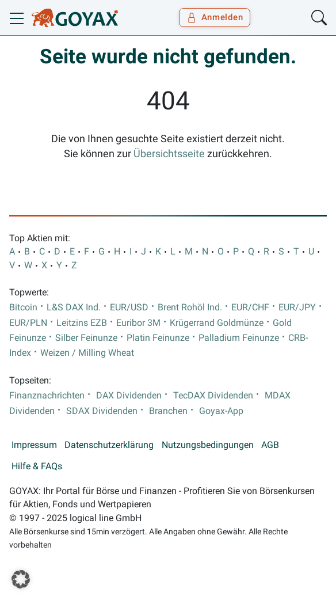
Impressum (34, 445)
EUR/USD (129, 307)
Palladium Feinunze (238, 338)
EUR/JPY (297, 307)
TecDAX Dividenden (213, 395)
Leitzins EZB (81, 323)
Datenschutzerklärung (109, 445)
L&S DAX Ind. (74, 307)
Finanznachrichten (47, 395)
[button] (20, 579)
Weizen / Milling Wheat (87, 353)
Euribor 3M (138, 323)
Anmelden (214, 17)
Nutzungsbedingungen (208, 445)
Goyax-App (221, 411)
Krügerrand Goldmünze (217, 323)
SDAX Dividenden (102, 411)
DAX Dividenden (129, 395)
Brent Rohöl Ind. (190, 307)
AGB (270, 445)
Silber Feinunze (86, 338)
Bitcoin (23, 307)
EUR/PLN (28, 323)
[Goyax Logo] (75, 18)
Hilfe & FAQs (37, 466)
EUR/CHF (250, 307)
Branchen (168, 411)
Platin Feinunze (158, 338)
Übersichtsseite (169, 154)
